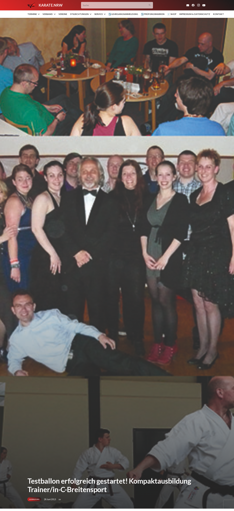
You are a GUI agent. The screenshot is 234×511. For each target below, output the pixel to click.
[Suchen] (149, 5)
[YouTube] (204, 5)
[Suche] (117, 5)
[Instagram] (198, 5)
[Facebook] (193, 5)
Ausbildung (34, 499)
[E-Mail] (187, 5)
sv (60, 499)
